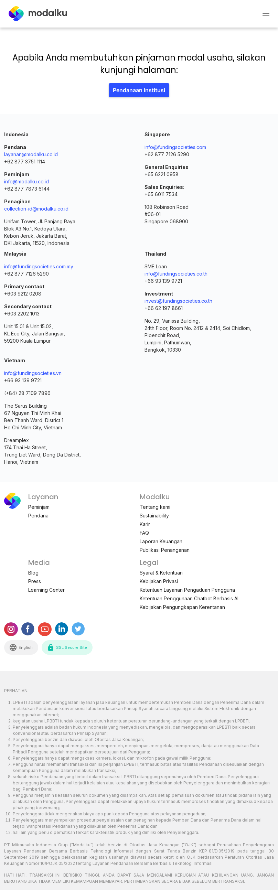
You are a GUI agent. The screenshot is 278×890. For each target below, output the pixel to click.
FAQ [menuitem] (144, 533)
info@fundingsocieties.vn (33, 373)
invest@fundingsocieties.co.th (178, 301)
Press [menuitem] (34, 581)
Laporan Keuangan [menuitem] (161, 541)
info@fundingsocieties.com (175, 147)
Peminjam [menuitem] (39, 507)
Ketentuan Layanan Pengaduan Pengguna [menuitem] (187, 590)
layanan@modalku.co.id (31, 154)
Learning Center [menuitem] (46, 590)
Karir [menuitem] (145, 524)
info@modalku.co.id (26, 181)
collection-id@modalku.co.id (36, 209)
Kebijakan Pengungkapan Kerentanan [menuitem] (182, 607)
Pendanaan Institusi (139, 90)
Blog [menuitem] (33, 573)
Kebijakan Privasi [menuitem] (159, 581)
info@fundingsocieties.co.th (176, 274)
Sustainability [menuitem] (154, 515)
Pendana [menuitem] (38, 515)
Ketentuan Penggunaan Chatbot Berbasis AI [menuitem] (189, 598)
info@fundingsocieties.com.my (38, 266)
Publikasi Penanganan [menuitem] (165, 550)
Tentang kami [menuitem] (155, 507)
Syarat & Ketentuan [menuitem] (161, 573)
